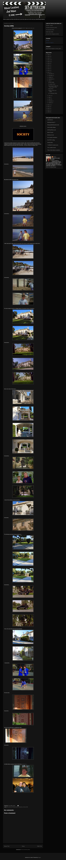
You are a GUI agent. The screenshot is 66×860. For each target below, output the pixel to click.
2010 (48, 110)
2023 (48, 56)
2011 (48, 108)
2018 (48, 65)
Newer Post (6, 846)
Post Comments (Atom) (25, 849)
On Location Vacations (52, 137)
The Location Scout (51, 147)
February (50, 100)
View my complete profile (51, 167)
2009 (48, 111)
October (50, 77)
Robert (54, 156)
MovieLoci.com (50, 134)
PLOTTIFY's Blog (51, 140)
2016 (48, 68)
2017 (48, 66)
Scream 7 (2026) (49, 25)
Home (23, 846)
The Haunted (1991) (50, 29)
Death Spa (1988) (49, 31)
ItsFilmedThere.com (51, 129)
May (49, 97)
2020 (48, 61)
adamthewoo (50, 119)
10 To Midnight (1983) (52, 93)
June (49, 95)
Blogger (39, 857)
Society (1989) (51, 82)
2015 (48, 70)
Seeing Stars (50, 142)
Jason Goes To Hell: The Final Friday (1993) (53, 86)
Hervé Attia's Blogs (51, 127)
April (49, 99)
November (50, 75)
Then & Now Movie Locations (53, 150)
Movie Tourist (50, 132)
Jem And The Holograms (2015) (52, 34)
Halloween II (24, 764)
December (50, 73)
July (49, 80)
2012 (48, 106)
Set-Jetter (47, 40)
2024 (48, 54)
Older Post (39, 846)
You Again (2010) (51, 84)
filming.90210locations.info (53, 124)
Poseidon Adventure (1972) (51, 27)
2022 (48, 58)
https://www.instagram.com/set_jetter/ (53, 48)
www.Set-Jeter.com (30, 28)
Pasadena (20, 806)
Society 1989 (25, 806)
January (50, 102)
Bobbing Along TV (51, 122)
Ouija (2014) (50, 88)
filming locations (15, 806)
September (50, 79)
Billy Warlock (9, 806)
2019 (48, 63)
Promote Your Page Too (49, 42)
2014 (48, 72)
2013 (48, 104)
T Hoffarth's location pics (52, 145)
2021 (48, 59)
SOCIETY (24, 28)
